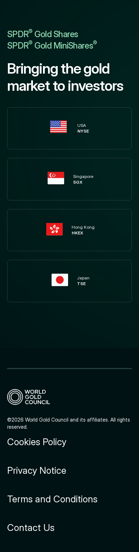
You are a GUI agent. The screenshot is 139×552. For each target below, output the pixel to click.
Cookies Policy (36, 442)
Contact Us (30, 527)
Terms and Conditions (52, 499)
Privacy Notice (36, 470)
